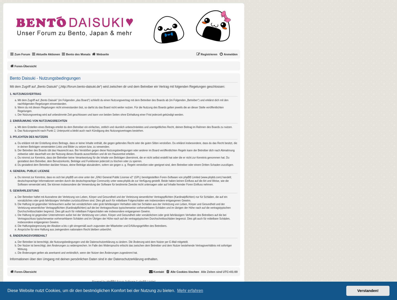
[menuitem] (228, 54)
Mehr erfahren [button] (190, 290)
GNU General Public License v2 (114, 177)
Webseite (100, 54)
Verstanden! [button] (368, 291)
